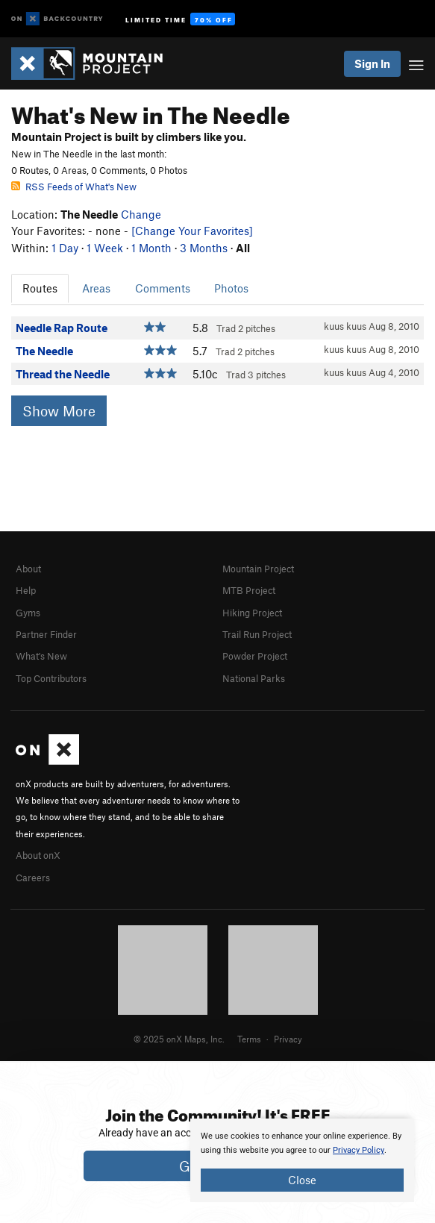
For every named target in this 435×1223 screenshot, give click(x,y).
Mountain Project (258, 569)
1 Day (64, 247)
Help (26, 590)
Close (302, 1179)
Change (141, 214)
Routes (39, 288)
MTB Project (248, 590)
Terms (249, 1038)
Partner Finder (46, 634)
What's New (41, 656)
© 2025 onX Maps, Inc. (179, 1038)
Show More (59, 410)
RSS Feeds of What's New (74, 187)
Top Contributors (51, 678)
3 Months (204, 247)
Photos (231, 288)
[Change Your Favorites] (192, 230)
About (28, 569)
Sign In (372, 63)
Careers (33, 877)
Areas (96, 288)
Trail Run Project (257, 634)
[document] (302, 1160)
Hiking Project (252, 613)
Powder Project (254, 656)
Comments (162, 288)
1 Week (105, 247)
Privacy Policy (358, 1150)
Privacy (288, 1038)
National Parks (253, 678)
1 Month (151, 247)
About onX (38, 855)
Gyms (28, 613)
